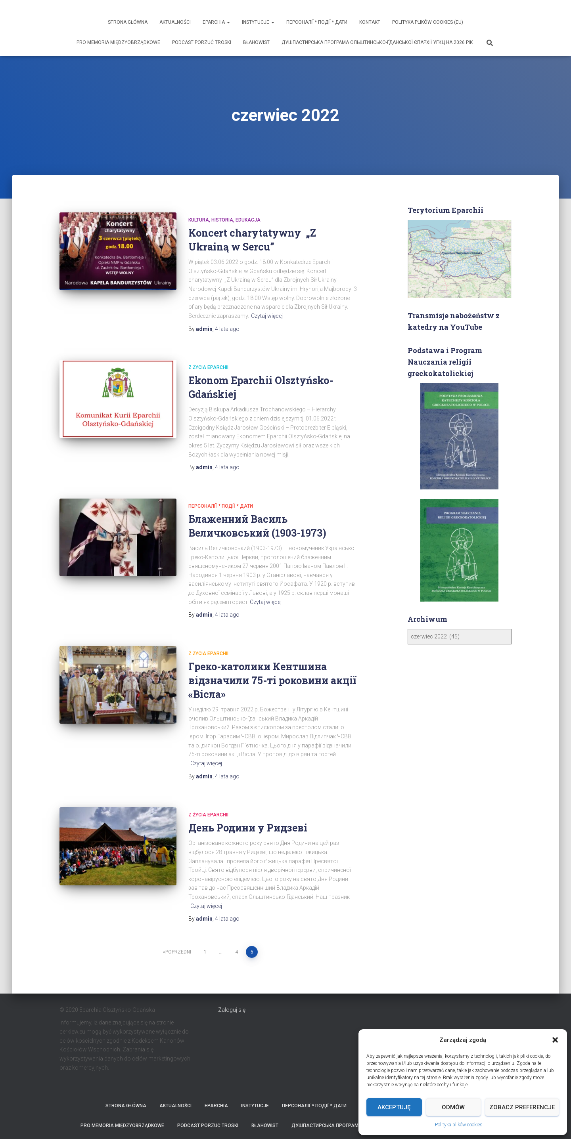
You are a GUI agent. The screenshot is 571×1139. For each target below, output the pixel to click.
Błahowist (256, 42)
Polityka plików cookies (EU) (427, 22)
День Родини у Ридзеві (247, 803)
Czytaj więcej (267, 291)
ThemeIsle (499, 1121)
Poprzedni (178, 927)
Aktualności (175, 22)
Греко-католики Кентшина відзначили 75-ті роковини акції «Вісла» (272, 655)
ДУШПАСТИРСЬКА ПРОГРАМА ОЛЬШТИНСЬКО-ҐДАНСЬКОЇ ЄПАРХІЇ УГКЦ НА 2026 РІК (377, 42)
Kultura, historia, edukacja (224, 195)
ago (227, 304)
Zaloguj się (231, 985)
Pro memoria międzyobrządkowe (118, 42)
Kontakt (369, 22)
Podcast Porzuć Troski (201, 42)
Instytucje (258, 22)
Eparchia (216, 22)
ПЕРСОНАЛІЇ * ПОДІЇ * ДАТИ (316, 22)
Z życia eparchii (208, 343)
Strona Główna (128, 22)
